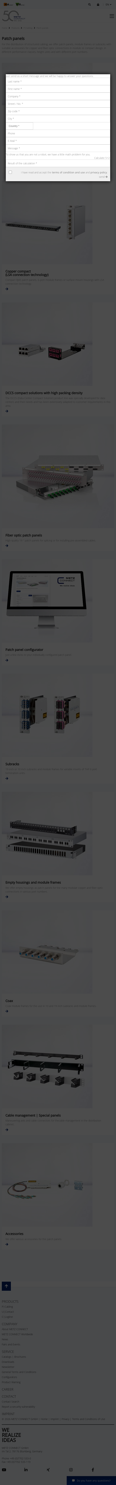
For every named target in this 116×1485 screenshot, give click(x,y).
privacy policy (98, 172)
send (103, 176)
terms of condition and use (68, 172)
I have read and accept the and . (64, 172)
